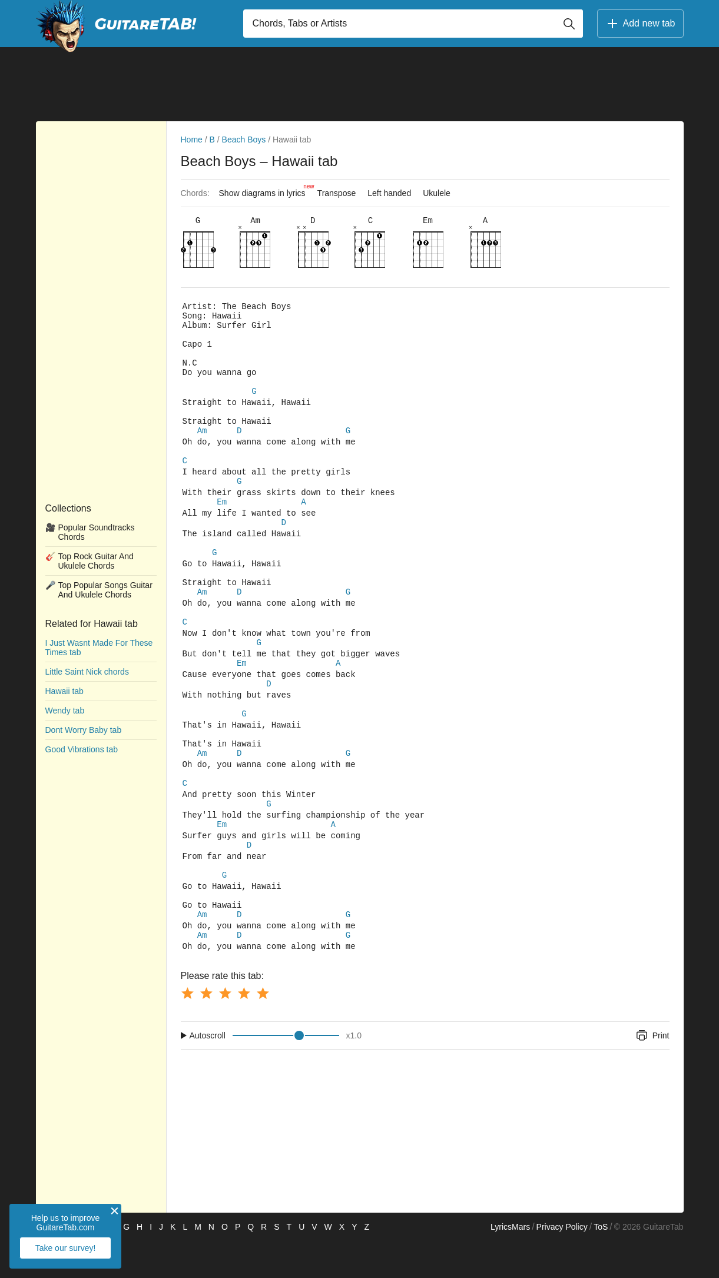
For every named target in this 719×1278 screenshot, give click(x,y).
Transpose (336, 193)
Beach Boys (244, 139)
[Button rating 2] (206, 1030)
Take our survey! (65, 1248)
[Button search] (569, 23)
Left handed (389, 193)
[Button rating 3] (225, 1030)
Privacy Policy (562, 1264)
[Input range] (286, 1072)
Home (192, 139)
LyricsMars (510, 1264)
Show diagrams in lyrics (265, 190)
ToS (601, 1264)
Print (652, 1072)
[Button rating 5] (262, 1030)
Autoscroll (208, 1072)
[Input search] (413, 23)
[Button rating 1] (187, 1030)
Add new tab (640, 23)
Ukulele (436, 193)
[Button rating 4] (243, 1030)
